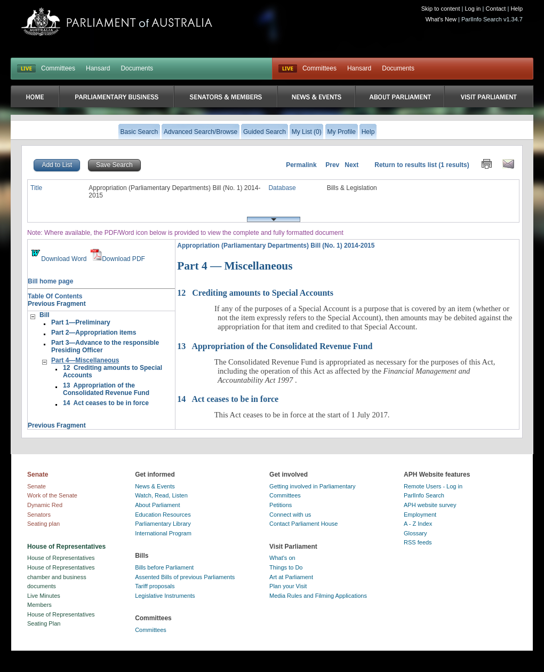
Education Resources (163, 514)
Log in (473, 8)
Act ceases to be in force (227, 399)
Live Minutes (43, 595)
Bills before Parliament (164, 567)
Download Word (57, 259)
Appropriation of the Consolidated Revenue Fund (274, 346)
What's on (282, 558)
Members (39, 605)
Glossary (415, 533)
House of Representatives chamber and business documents (61, 576)
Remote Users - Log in (433, 486)
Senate (36, 486)
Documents (137, 68)
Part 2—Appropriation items (93, 332)
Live (287, 69)
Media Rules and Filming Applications (318, 595)
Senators (39, 514)
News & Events (155, 486)
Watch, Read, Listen (161, 495)
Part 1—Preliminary (80, 322)
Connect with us (290, 514)
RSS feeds (418, 542)
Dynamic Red (44, 505)
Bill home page (50, 281)
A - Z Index (418, 523)
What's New (441, 19)
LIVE (26, 69)
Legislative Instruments (165, 595)
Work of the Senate (52, 495)
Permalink (301, 165)
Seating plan (43, 523)
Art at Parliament (291, 577)
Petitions (280, 505)
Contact (495, 8)
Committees (58, 68)
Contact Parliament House (303, 523)
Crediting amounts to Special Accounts (255, 292)
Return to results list (405, 165)
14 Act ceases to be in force (106, 403)
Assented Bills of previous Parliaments (185, 577)
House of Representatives (61, 558)
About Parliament (157, 505)
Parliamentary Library (163, 523)
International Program (163, 533)
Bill (44, 315)
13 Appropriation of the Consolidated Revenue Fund (106, 389)
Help (516, 8)
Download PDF (117, 259)
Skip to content (440, 8)
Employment (420, 514)
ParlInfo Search (424, 495)
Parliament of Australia (116, 21)
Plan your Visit (288, 586)
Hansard (98, 68)
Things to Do (285, 567)
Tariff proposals (154, 586)
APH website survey (430, 505)
